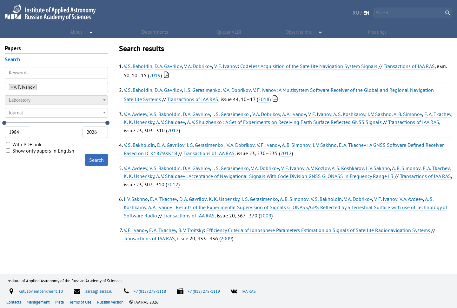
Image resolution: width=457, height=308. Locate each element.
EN (366, 13)
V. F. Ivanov (226, 66)
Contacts (14, 302)
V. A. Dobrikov (198, 66)
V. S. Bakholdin (165, 114)
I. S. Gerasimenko (202, 90)
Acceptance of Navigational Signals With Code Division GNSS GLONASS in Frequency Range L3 (291, 176)
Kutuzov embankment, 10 (40, 291)
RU (356, 13)
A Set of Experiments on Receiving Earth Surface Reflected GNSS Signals (303, 122)
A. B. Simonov (408, 114)
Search (96, 160)
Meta (60, 302)
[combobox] (56, 87)
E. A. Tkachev (437, 114)
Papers (13, 48)
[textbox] (56, 100)
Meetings (378, 32)
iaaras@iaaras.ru (98, 291)
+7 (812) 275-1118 (150, 291)
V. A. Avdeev (135, 114)
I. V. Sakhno (380, 114)
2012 (173, 130)
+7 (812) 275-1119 (204, 291)
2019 (155, 75)
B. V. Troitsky (191, 230)
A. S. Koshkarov (349, 114)
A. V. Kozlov (318, 168)
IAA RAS (249, 291)
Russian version (110, 302)
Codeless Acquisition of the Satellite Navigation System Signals (308, 66)
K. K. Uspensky (139, 122)
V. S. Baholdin (138, 66)
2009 (265, 215)
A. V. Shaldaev (170, 122)
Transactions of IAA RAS (409, 66)
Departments (155, 32)
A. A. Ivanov (294, 114)
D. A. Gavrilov (168, 66)
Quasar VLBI (229, 32)
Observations (299, 32)
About (77, 32)
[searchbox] (40, 87)
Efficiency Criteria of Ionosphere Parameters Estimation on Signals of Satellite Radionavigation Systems (318, 230)
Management (38, 302)
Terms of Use (81, 302)
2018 (263, 99)
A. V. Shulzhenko (205, 122)
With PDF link (24, 144)
